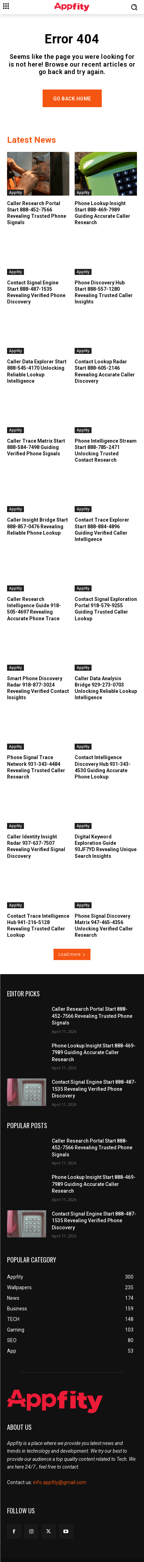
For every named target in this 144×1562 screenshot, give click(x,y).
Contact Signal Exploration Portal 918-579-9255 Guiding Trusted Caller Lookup (106, 608)
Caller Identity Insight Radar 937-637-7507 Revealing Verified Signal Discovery (36, 846)
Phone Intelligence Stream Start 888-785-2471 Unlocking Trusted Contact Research (106, 450)
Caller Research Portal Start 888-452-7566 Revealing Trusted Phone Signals (36, 213)
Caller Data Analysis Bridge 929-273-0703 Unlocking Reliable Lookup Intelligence (106, 688)
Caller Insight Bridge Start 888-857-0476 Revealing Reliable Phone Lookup (37, 526)
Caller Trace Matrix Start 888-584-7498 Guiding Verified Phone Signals (36, 447)
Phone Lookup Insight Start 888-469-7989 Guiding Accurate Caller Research (102, 213)
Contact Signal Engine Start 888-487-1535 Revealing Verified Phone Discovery (94, 1089)
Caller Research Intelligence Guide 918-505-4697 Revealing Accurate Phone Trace (34, 608)
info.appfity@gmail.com (59, 1482)
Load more (72, 954)
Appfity (15, 192)
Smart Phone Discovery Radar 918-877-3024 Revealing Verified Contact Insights (38, 688)
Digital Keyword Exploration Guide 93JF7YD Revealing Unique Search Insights (106, 846)
